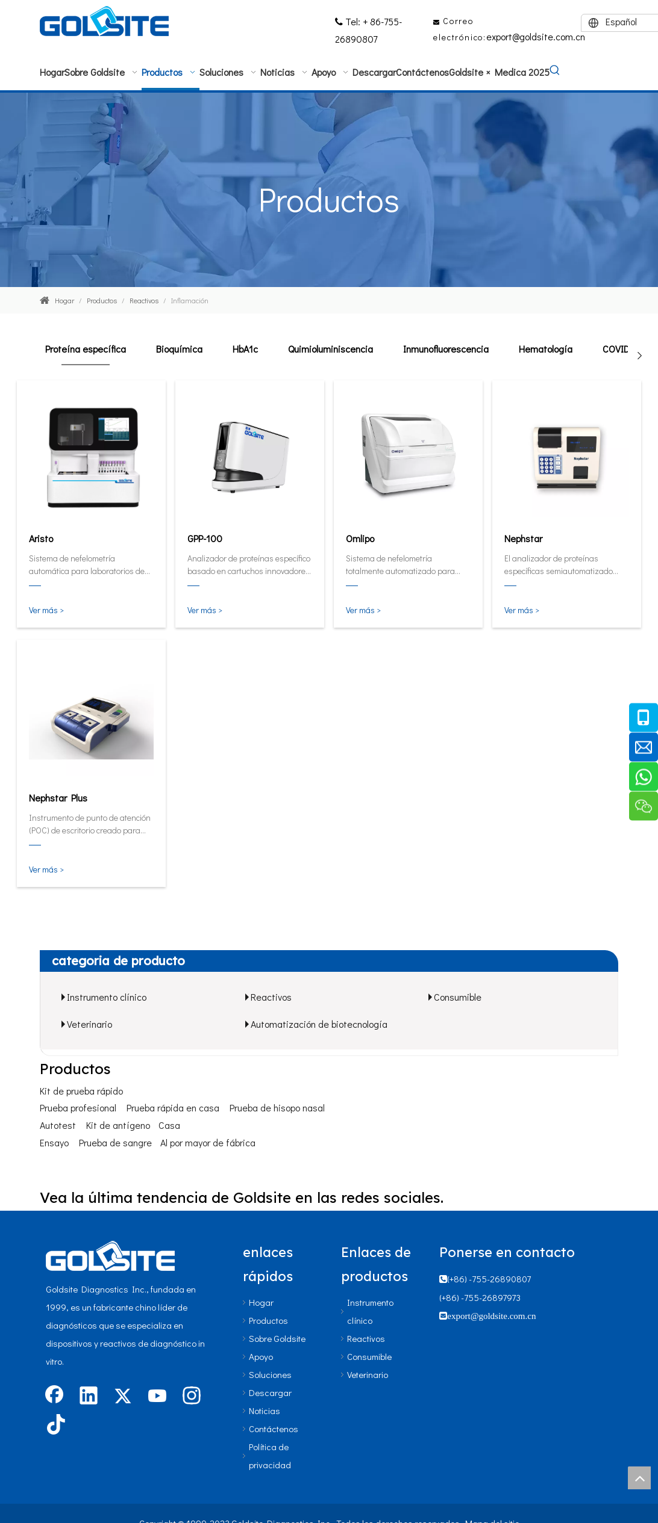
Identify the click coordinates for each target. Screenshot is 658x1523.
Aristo (41, 538)
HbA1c (245, 348)
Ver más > (46, 610)
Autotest (58, 1125)
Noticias (264, 1410)
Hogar (261, 1302)
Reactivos (271, 996)
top (639, 1477)
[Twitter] (122, 1396)
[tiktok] (54, 1425)
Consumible (457, 996)
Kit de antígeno (118, 1125)
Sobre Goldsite (277, 1338)
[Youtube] (157, 1396)
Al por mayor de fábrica (207, 1142)
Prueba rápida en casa (173, 1107)
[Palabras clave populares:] (555, 71)
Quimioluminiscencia (330, 348)
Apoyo (261, 1356)
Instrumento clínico (106, 996)
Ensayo (54, 1142)
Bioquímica (179, 348)
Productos (268, 1320)
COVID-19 (622, 348)
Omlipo (360, 538)
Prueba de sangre (115, 1142)
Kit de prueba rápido (81, 1090)
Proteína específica (85, 348)
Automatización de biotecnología (319, 1024)
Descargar (270, 1392)
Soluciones (270, 1374)
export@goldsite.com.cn (535, 36)
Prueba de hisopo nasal (277, 1107)
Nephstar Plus (58, 797)
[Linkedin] (88, 1396)
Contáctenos (273, 1429)
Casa (169, 1125)
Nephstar (523, 538)
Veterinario (89, 1024)
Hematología (545, 348)
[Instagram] (191, 1396)
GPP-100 (204, 538)
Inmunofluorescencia (446, 348)
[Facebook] (54, 1396)
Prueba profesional (78, 1107)
